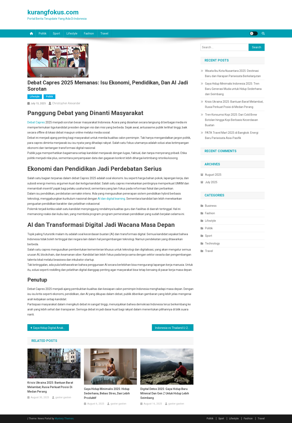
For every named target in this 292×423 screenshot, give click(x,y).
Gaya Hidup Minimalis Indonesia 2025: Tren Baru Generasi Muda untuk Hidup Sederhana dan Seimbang (233, 89)
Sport (56, 33)
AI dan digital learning (111, 198)
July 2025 (211, 182)
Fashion (89, 33)
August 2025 (213, 174)
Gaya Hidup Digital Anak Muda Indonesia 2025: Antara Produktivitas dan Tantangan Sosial (51, 327)
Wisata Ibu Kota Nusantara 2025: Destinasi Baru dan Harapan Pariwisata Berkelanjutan (233, 73)
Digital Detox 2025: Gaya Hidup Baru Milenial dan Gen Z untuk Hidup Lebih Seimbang (164, 393)
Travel (104, 33)
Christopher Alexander (66, 103)
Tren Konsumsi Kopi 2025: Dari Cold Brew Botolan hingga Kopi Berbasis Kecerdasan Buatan (231, 120)
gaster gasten (63, 397)
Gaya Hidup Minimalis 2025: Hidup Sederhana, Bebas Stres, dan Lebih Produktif (107, 393)
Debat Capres (36, 122)
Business (211, 205)
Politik (42, 33)
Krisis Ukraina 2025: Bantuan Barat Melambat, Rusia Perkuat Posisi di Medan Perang (50, 387)
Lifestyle (72, 33)
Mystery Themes (64, 418)
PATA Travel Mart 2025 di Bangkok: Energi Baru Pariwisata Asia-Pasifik (231, 135)
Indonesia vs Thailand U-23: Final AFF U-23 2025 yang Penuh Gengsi (174, 327)
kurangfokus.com (53, 12)
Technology (212, 243)
